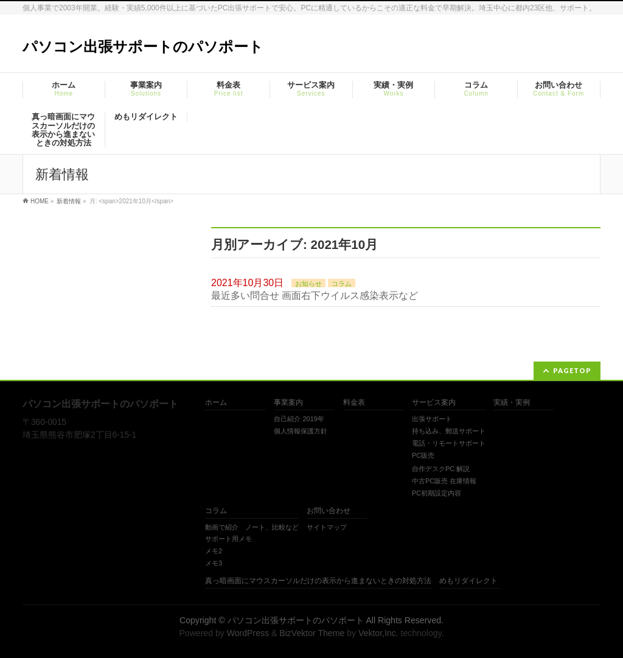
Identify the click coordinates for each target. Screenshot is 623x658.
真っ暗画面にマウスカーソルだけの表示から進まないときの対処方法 (318, 581)
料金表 (354, 403)
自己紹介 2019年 (299, 418)
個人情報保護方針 (300, 431)
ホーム (216, 403)
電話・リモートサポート (449, 443)
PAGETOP (572, 370)
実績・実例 (511, 403)
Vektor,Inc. (378, 633)
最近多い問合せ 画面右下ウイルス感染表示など (314, 295)
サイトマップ (327, 527)
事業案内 (288, 403)
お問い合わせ (328, 511)
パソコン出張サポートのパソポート (143, 46)
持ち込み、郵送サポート (449, 431)
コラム (342, 283)
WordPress (248, 633)
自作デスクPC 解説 (441, 468)
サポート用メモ (228, 538)
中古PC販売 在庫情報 (444, 481)
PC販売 (423, 455)
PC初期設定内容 (436, 493)
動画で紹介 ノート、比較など (252, 527)
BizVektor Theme (311, 633)
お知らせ (308, 283)
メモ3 (213, 563)
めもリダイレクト (468, 581)
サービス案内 (434, 403)
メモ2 (213, 551)
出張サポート (432, 418)
